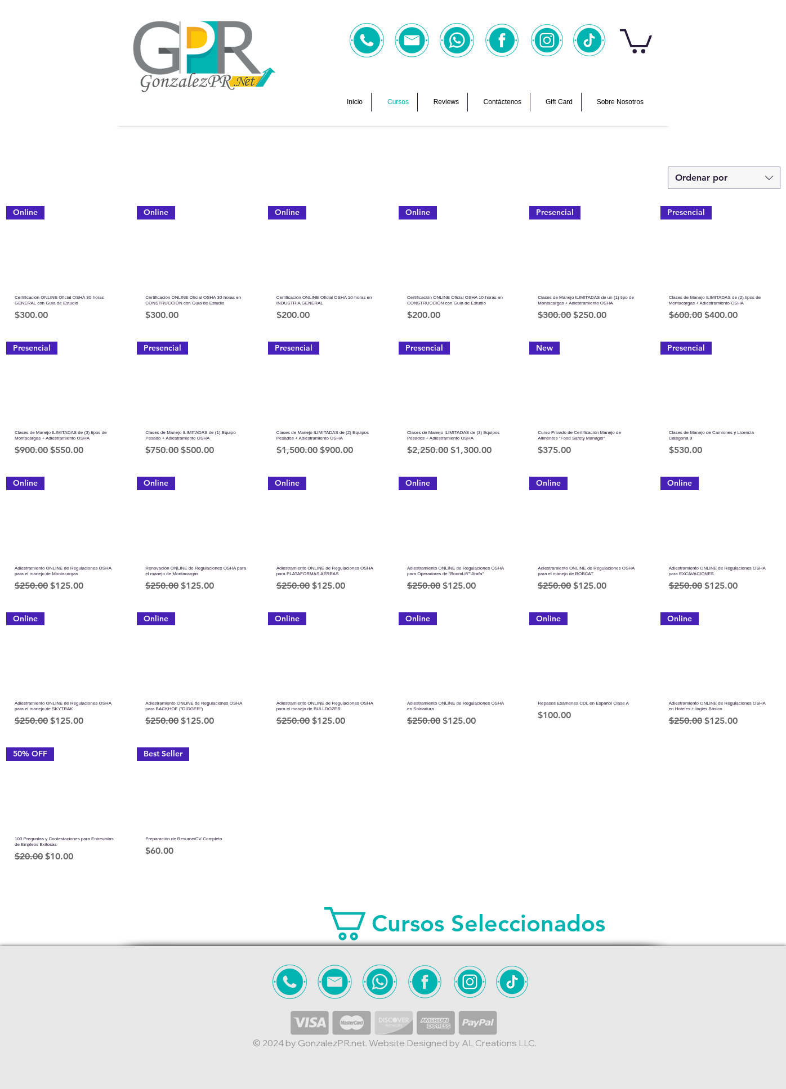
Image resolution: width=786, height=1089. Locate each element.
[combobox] (724, 178)
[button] (636, 39)
